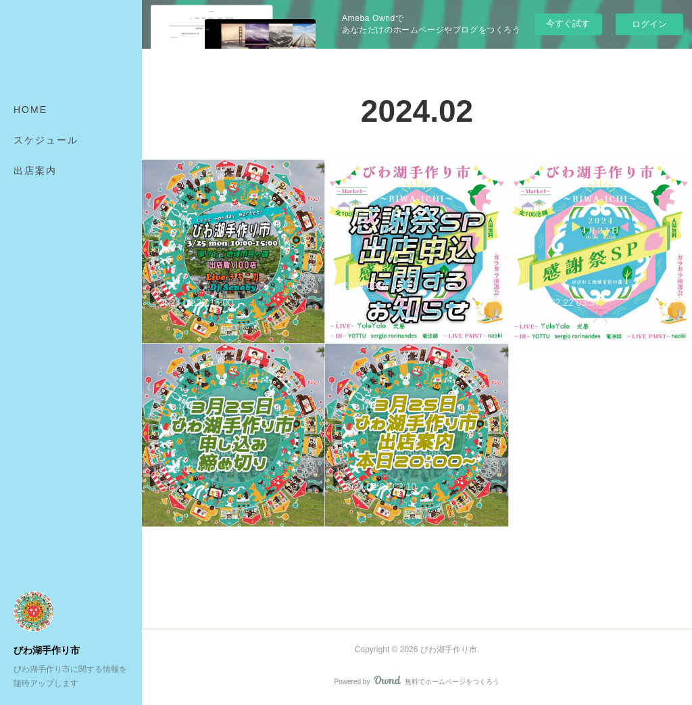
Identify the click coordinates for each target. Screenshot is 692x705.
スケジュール (46, 140)
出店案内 (35, 170)
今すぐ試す (568, 23)
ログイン (649, 24)
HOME (30, 109)
